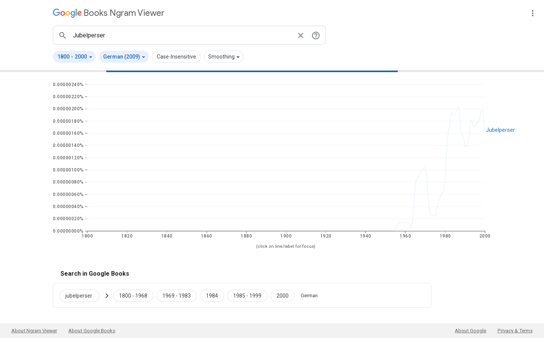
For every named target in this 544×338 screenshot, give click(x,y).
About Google (470, 330)
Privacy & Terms (515, 330)
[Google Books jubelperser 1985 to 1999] (247, 295)
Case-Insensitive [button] (176, 57)
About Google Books (91, 330)
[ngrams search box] (181, 35)
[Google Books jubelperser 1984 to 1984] (212, 295)
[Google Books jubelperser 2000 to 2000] (282, 295)
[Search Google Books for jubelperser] (82, 295)
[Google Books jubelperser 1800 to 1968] (133, 295)
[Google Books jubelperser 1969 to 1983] (176, 295)
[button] (74, 57)
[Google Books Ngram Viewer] (108, 13)
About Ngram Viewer (34, 330)
